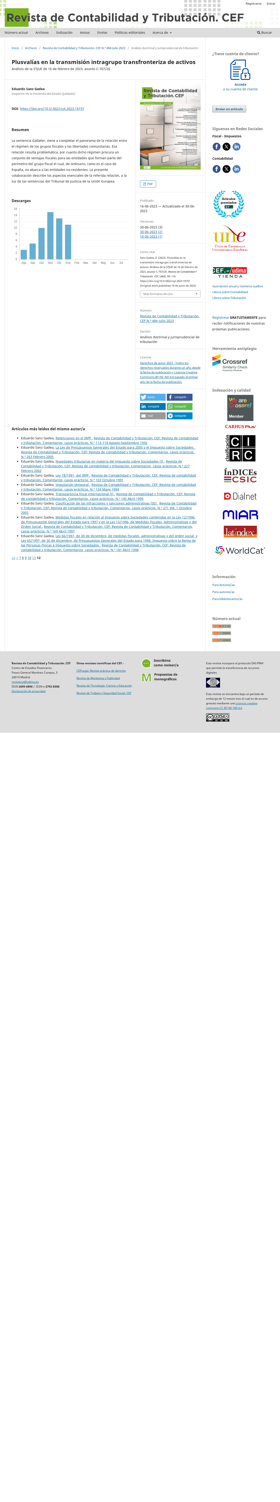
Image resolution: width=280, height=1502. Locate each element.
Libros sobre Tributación (229, 298)
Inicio (15, 48)
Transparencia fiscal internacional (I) (85, 494)
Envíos (102, 32)
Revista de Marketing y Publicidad (98, 678)
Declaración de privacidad (29, 691)
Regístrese (220, 317)
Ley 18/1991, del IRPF (73, 475)
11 (34, 558)
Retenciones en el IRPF (74, 438)
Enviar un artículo (229, 109)
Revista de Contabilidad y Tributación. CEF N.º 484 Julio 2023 (84, 48)
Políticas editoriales (130, 32)
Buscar (264, 32)
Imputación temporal (73, 484)
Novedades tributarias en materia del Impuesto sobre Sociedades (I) (110, 461)
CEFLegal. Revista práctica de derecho (101, 671)
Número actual (16, 32)
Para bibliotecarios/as (227, 599)
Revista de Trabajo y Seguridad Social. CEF (104, 693)
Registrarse (253, 3)
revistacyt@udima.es (25, 682)
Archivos (42, 32)
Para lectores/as (223, 585)
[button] (153, 397)
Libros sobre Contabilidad (230, 292)
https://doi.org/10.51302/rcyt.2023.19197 (52, 108)
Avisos (85, 32)
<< (13, 558)
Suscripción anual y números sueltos (237, 286)
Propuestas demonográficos (165, 676)
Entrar (271, 3)
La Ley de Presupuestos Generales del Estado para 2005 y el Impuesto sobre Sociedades (125, 447)
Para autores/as (223, 592)
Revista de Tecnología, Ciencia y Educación (104, 686)
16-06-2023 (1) (151, 236)
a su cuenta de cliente (240, 84)
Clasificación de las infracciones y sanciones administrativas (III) (107, 503)
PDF (150, 184)
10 (29, 558)
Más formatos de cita (157, 294)
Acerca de (161, 32)
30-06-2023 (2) (151, 232)
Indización (64, 32)
